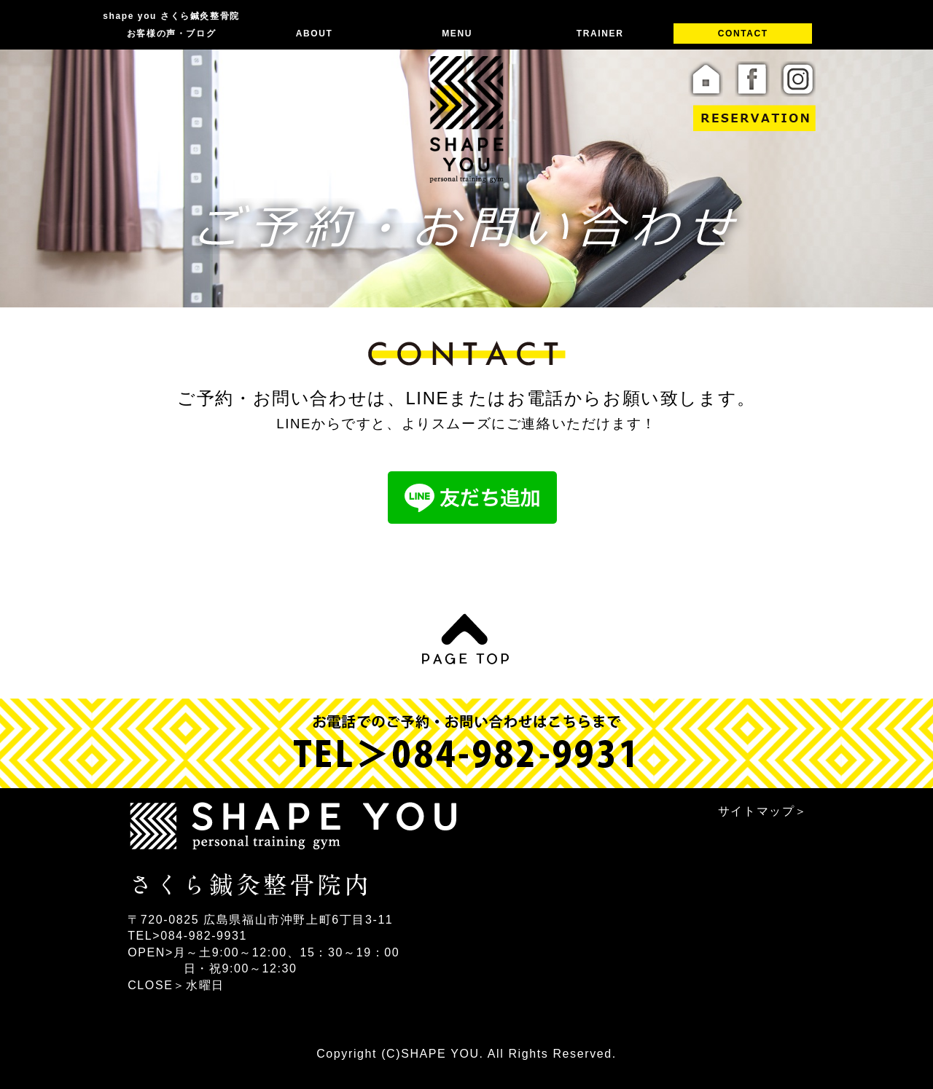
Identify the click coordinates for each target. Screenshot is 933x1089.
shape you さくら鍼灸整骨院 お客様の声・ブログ (172, 25)
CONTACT (743, 33)
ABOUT (314, 33)
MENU (457, 33)
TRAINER (600, 33)
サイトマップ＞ (763, 811)
